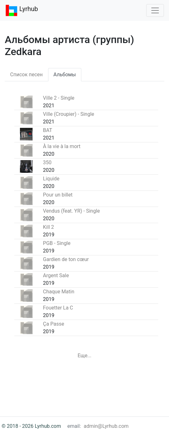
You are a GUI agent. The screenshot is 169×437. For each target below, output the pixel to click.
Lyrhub (21, 10)
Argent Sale (56, 275)
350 (47, 162)
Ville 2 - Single (58, 98)
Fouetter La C (58, 308)
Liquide (51, 179)
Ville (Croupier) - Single (68, 114)
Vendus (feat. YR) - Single (71, 211)
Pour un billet (57, 195)
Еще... (84, 356)
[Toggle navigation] (155, 10)
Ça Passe (53, 324)
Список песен (26, 75)
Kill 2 (48, 227)
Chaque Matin (58, 292)
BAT (47, 130)
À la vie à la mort (62, 146)
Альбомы (64, 75)
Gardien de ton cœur (66, 259)
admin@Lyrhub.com (106, 426)
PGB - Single (57, 243)
